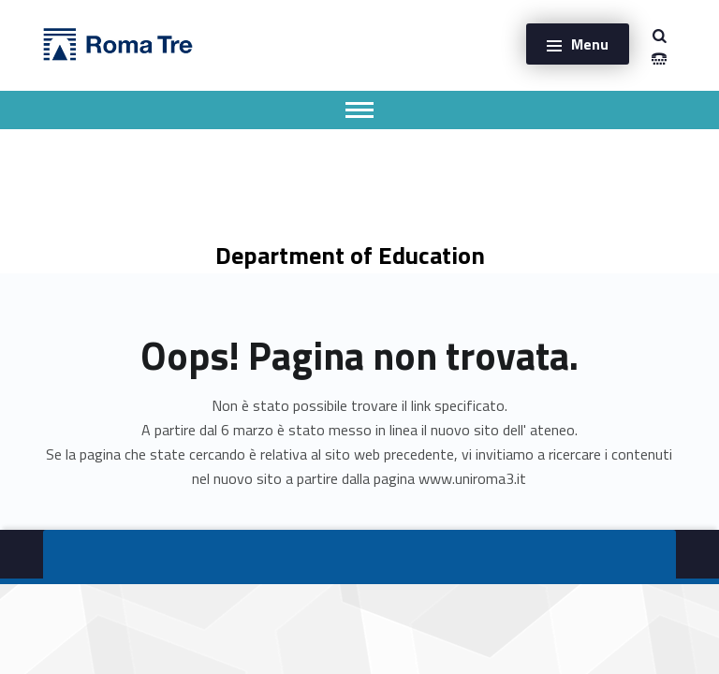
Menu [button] (590, 44)
